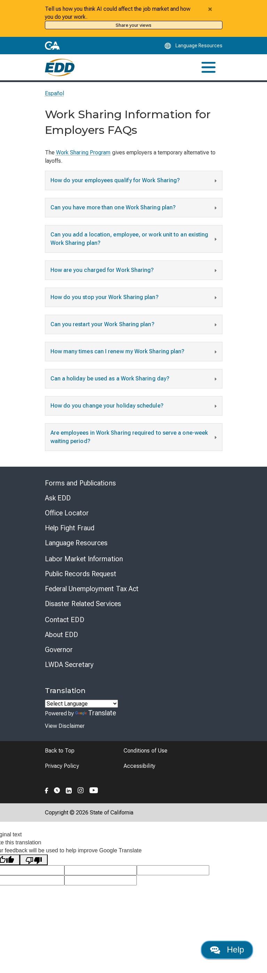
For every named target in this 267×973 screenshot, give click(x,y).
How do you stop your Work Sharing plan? (134, 298)
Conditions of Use (145, 750)
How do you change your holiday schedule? (134, 406)
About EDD (61, 634)
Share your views (133, 25)
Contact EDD (64, 620)
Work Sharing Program (83, 152)
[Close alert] (210, 9)
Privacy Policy (62, 766)
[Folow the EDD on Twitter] (57, 789)
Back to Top (60, 750)
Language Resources (76, 543)
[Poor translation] (34, 859)
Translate (95, 713)
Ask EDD (58, 498)
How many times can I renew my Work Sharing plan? (134, 352)
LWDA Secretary (69, 664)
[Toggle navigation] (208, 67)
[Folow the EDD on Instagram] (81, 789)
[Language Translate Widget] (81, 704)
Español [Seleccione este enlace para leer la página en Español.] (54, 93)
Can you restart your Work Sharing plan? (134, 325)
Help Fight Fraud (70, 528)
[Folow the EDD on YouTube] (93, 789)
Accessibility (139, 766)
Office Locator (67, 513)
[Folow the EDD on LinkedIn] (69, 789)
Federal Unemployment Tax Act (92, 589)
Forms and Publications (80, 483)
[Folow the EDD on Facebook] (46, 789)
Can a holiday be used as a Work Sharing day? (134, 379)
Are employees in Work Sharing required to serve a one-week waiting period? (134, 436)
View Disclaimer (65, 726)
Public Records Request (80, 574)
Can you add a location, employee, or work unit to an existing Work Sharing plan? (134, 238)
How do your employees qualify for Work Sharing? (134, 181)
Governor (59, 649)
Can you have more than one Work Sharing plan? (134, 208)
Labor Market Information (84, 559)
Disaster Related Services (83, 604)
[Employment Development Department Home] (59, 67)
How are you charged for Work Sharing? (134, 270)
